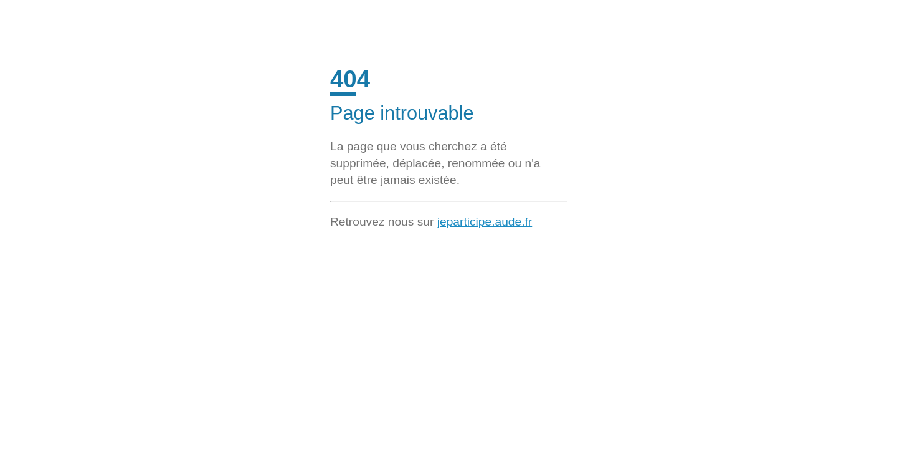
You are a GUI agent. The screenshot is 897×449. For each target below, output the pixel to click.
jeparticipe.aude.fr (485, 221)
